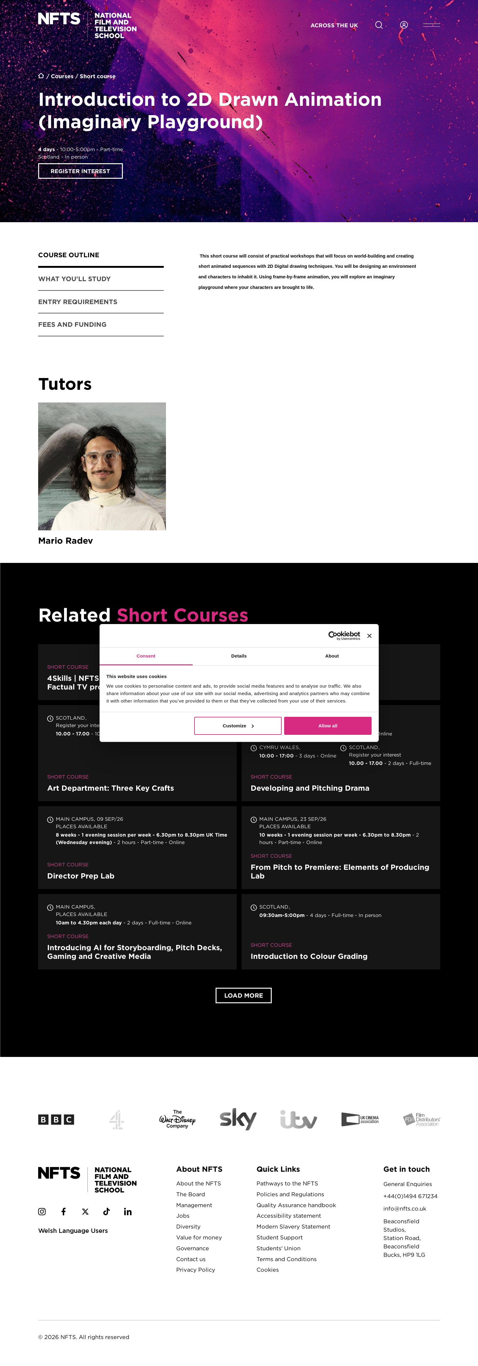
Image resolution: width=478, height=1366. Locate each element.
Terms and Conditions (287, 1260)
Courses (62, 76)
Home (41, 76)
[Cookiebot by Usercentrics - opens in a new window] (333, 635)
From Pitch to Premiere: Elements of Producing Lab (341, 848)
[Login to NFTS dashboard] (404, 25)
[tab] (101, 256)
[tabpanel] (309, 273)
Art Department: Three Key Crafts (137, 754)
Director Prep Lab (137, 848)
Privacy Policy (195, 1271)
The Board (190, 1195)
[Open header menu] (431, 25)
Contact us (191, 1260)
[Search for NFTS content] (379, 25)
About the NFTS (198, 1185)
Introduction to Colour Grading (341, 933)
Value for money (199, 1239)
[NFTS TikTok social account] (106, 1214)
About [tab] (332, 655)
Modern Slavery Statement (293, 1228)
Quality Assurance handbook (296, 1206)
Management (194, 1206)
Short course (98, 76)
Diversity (188, 1228)
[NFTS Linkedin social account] (128, 1214)
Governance (192, 1249)
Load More (243, 996)
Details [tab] (239, 655)
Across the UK (334, 25)
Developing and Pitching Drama (341, 754)
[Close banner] (369, 636)
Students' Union (279, 1249)
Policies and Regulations (290, 1195)
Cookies (268, 1271)
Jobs (183, 1217)
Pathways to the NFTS (287, 1185)
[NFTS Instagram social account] (42, 1214)
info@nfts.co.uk (404, 1210)
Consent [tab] (145, 655)
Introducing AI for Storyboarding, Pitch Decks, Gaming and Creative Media (137, 933)
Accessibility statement (289, 1217)
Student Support (280, 1239)
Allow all (328, 725)
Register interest (80, 171)
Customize (238, 725)
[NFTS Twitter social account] (85, 1214)
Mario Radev (102, 475)
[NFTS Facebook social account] (63, 1214)
